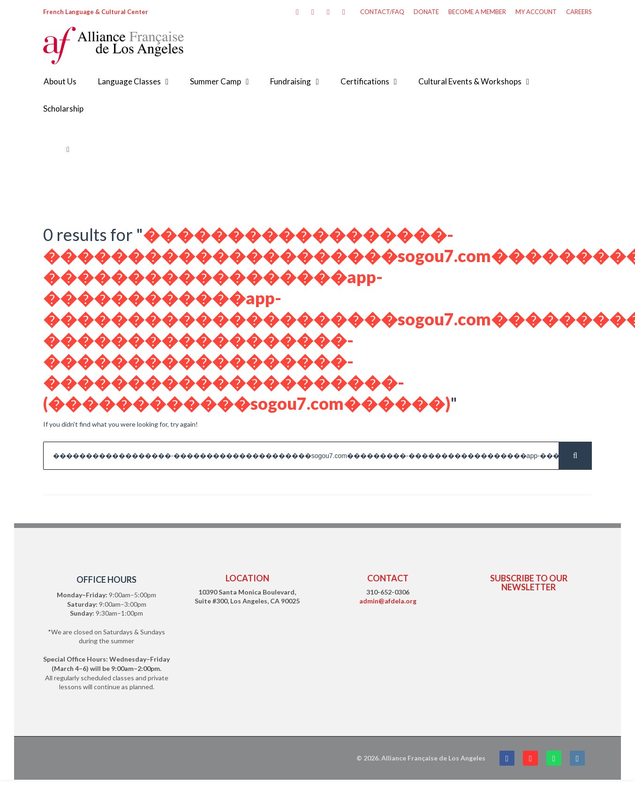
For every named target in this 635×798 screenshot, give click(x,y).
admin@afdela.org (387, 601)
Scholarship (63, 108)
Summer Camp (215, 81)
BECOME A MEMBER (477, 11)
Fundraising (290, 81)
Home (51, 149)
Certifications (364, 81)
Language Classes (129, 81)
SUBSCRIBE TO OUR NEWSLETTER (528, 582)
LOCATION (247, 578)
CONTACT (387, 578)
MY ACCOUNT (536, 11)
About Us (60, 81)
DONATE (426, 11)
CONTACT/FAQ (382, 11)
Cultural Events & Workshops (470, 81)
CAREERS (579, 11)
